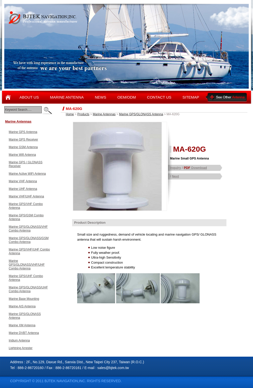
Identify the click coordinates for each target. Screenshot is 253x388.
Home (70, 114)
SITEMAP (190, 97)
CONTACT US (159, 97)
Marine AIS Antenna (22, 306)
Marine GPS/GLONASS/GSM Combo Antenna (29, 240)
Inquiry (175, 168)
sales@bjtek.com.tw (113, 368)
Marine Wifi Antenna (22, 154)
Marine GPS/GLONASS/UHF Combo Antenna (28, 289)
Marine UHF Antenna (23, 189)
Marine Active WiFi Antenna (27, 173)
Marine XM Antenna (22, 325)
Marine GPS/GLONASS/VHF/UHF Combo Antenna (27, 264)
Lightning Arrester (21, 348)
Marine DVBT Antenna (24, 333)
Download (195, 168)
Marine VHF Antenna (23, 181)
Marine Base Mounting (24, 299)
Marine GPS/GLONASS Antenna (25, 315)
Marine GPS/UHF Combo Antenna (26, 278)
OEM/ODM (126, 97)
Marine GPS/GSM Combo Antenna (26, 217)
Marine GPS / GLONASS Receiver (26, 164)
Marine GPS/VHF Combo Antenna (26, 206)
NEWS (100, 97)
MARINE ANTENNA (66, 97)
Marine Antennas (18, 121)
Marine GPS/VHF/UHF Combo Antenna (29, 251)
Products (83, 114)
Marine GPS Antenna (23, 132)
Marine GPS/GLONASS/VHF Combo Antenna (28, 228)
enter (47, 110)
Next (175, 176)
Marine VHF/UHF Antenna (26, 196)
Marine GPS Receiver (23, 139)
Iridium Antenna (19, 340)
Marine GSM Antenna (23, 147)
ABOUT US (29, 97)
